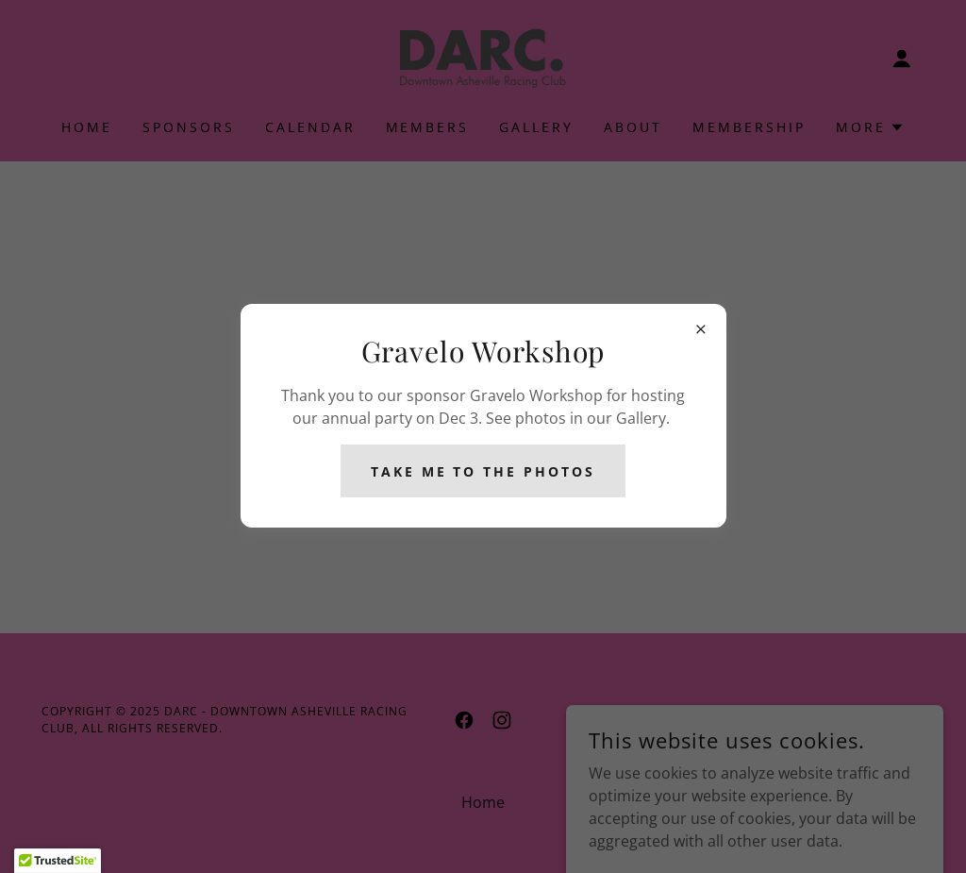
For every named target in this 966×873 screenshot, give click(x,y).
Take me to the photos (483, 471)
